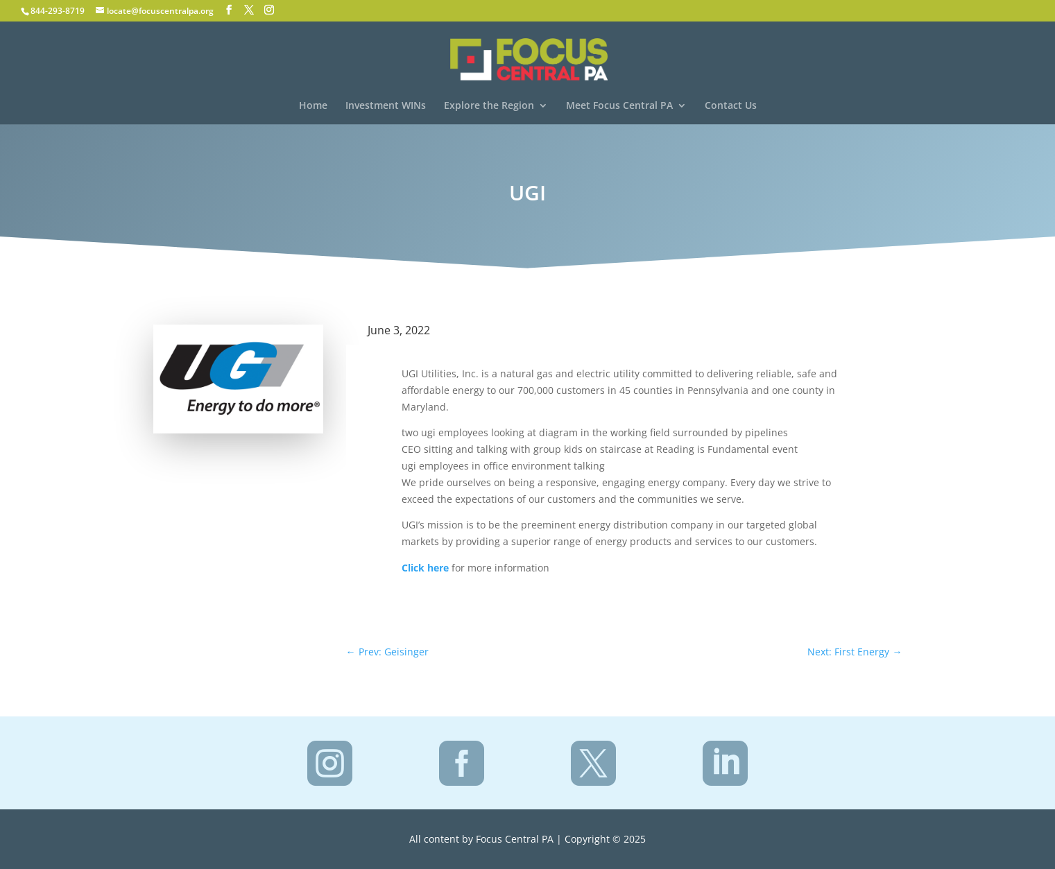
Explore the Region (489, 106)
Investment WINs (385, 106)
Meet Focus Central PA (619, 106)
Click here (425, 567)
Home (313, 106)
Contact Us (731, 106)
